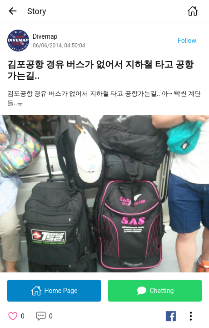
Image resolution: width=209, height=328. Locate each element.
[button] (15, 11)
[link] (104, 193)
